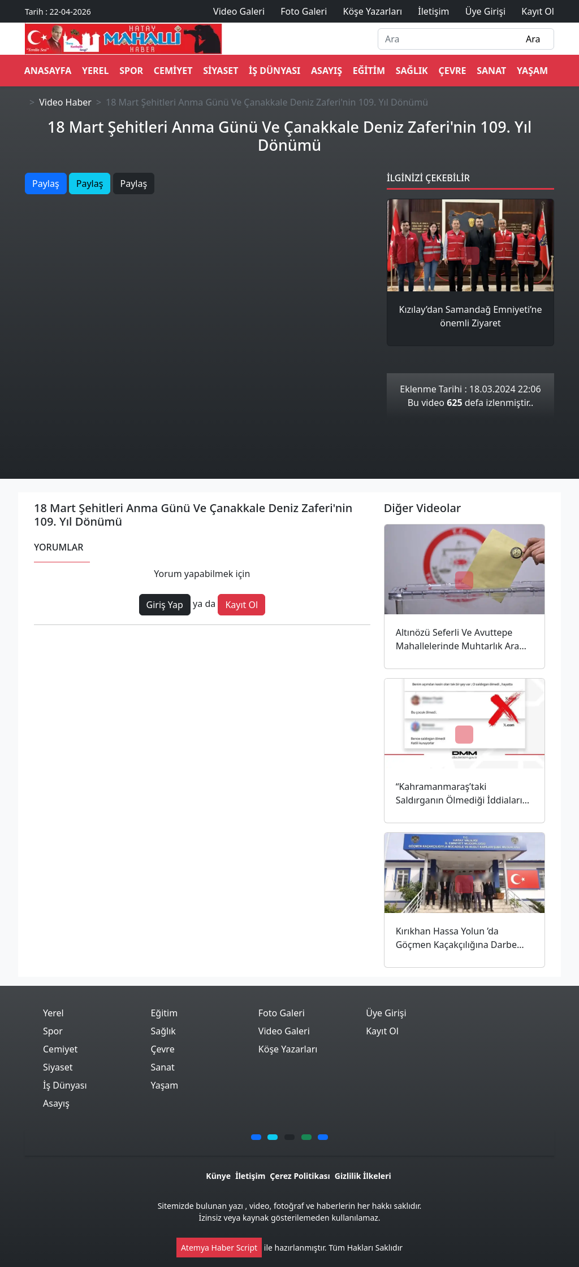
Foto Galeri (281, 1013)
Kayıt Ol (241, 604)
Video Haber (65, 102)
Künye (218, 1175)
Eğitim (369, 70)
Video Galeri (284, 1031)
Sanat (491, 70)
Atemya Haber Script (219, 1247)
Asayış (326, 70)
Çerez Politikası (300, 1175)
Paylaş (45, 183)
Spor (131, 70)
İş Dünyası (274, 70)
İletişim (250, 1175)
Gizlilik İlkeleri (363, 1175)
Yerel (95, 70)
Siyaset (220, 70)
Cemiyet (173, 70)
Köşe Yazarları (288, 1049)
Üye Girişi (386, 1013)
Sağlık (412, 70)
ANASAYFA (48, 70)
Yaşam (532, 70)
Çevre (452, 70)
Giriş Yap (164, 604)
